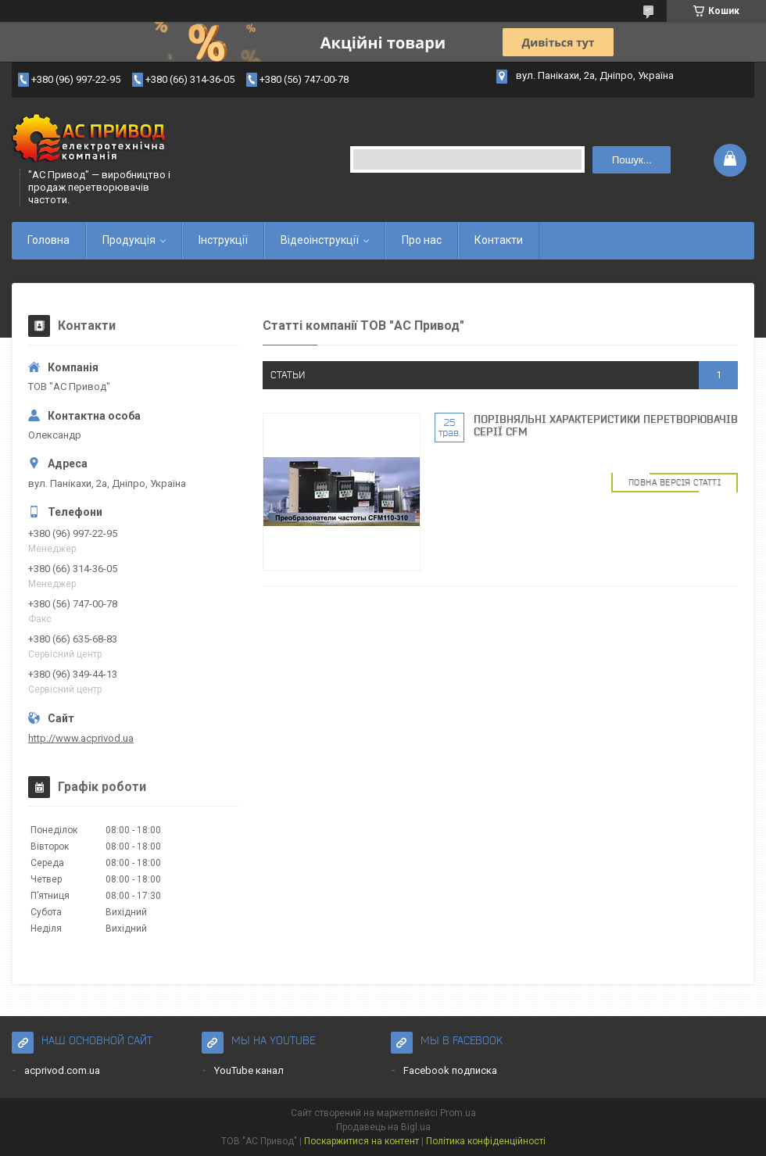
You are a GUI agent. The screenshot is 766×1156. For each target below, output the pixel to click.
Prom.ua (458, 1113)
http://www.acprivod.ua (81, 738)
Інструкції (223, 240)
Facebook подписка (450, 1070)
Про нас (422, 240)
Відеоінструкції (320, 240)
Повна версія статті (674, 482)
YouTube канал (249, 1070)
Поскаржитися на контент (361, 1141)
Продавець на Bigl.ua (383, 1127)
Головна (48, 240)
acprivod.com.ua (62, 1070)
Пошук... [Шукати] (632, 160)
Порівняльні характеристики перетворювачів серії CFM (606, 425)
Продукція (129, 240)
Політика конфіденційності (486, 1141)
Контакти (498, 240)
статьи (287, 375)
